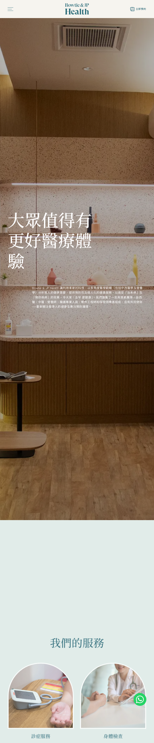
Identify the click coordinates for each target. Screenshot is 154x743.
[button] (11, 9)
